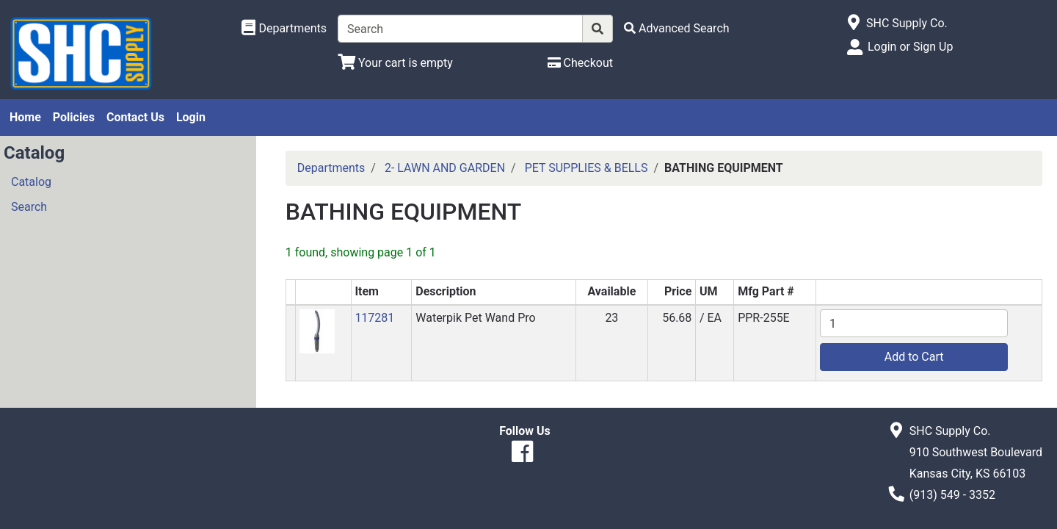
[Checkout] (580, 63)
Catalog (31, 182)
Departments (331, 168)
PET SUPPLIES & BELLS (586, 168)
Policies (74, 117)
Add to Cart (914, 357)
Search (29, 207)
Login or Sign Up (910, 47)
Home (25, 117)
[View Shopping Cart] (395, 63)
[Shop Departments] (284, 28)
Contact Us (135, 117)
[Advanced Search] (677, 28)
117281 (374, 318)
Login (191, 117)
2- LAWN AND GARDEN (445, 168)
